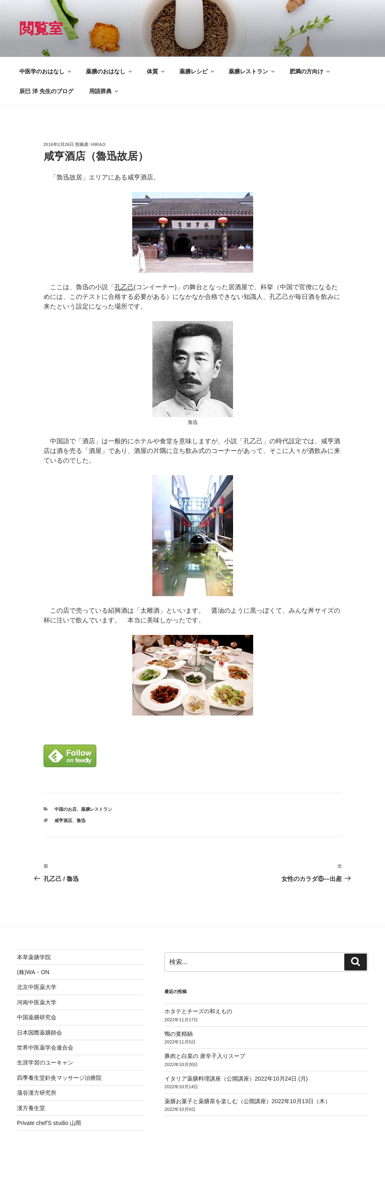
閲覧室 (41, 28)
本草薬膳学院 (34, 957)
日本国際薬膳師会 (39, 1032)
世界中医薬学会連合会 (45, 1047)
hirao (98, 144)
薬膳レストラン (252, 71)
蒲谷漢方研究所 (36, 1092)
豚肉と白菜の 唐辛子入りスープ (204, 1056)
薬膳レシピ (197, 71)
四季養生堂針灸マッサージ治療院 (59, 1078)
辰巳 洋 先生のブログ (46, 91)
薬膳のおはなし (109, 71)
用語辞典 (104, 91)
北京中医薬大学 (36, 987)
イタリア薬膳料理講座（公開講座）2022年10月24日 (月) (236, 1078)
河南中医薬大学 (36, 1002)
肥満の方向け (310, 71)
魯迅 (81, 820)
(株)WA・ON (33, 972)
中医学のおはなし (45, 71)
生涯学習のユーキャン (45, 1062)
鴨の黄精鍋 (178, 1034)
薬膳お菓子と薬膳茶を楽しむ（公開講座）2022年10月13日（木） (247, 1101)
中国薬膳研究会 (36, 1017)
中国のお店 (65, 809)
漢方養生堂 (31, 1108)
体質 (156, 71)
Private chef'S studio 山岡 (49, 1123)
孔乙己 (124, 287)
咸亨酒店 (63, 820)
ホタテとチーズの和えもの (198, 1011)
